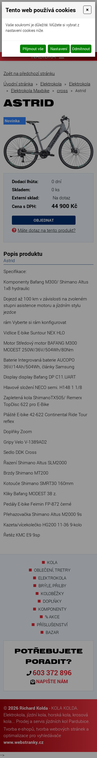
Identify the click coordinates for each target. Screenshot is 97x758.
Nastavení (58, 48)
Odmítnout (81, 48)
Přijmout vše (33, 48)
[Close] (87, 10)
